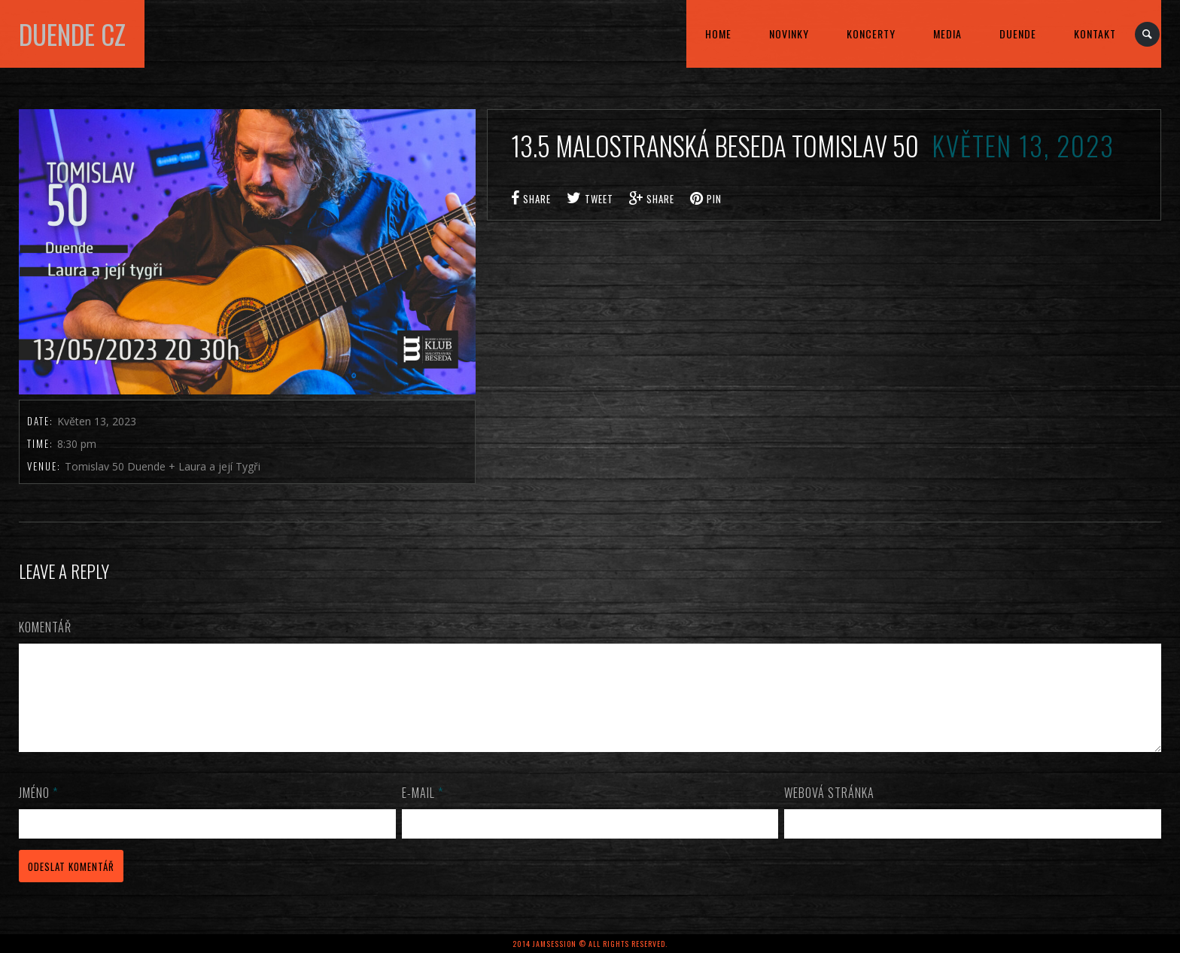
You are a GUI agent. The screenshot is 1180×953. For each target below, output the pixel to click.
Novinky (789, 33)
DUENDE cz (72, 33)
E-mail (422, 811)
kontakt (1095, 33)
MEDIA (947, 33)
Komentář (45, 627)
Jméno (38, 811)
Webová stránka (829, 811)
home (718, 33)
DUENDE (1017, 33)
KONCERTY (871, 33)
